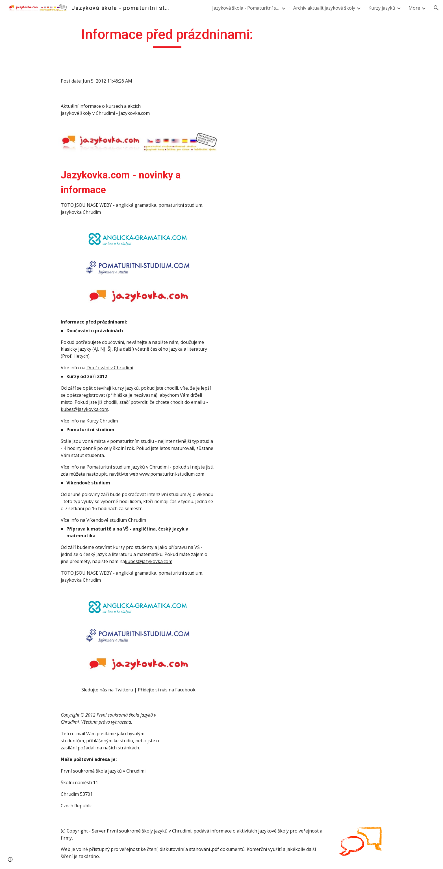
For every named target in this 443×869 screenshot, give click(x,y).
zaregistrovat (91, 395)
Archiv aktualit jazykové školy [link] (324, 8)
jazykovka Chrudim (81, 212)
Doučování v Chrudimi (109, 368)
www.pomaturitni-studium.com (171, 474)
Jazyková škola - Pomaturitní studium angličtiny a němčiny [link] (246, 8)
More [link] (414, 8)
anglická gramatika (136, 205)
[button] (436, 8)
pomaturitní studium (180, 205)
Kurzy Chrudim (102, 421)
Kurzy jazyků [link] (381, 8)
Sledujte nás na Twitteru (107, 690)
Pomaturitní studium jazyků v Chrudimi (127, 467)
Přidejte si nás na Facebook (167, 690)
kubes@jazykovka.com (84, 409)
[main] (167, 37)
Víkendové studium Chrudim (116, 520)
